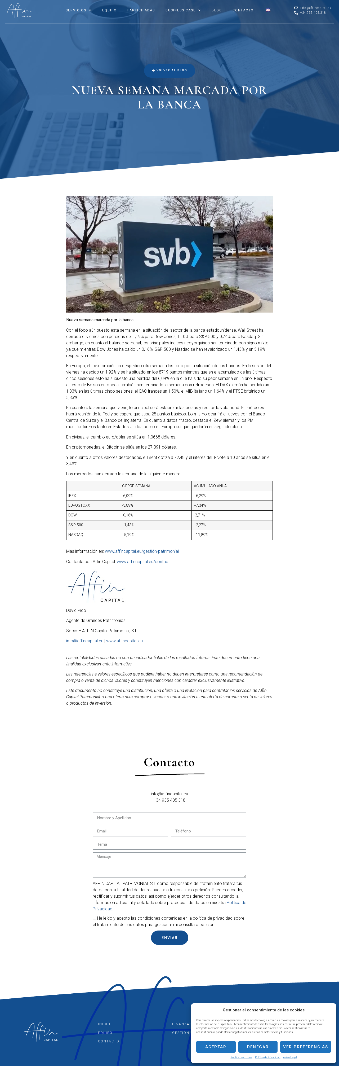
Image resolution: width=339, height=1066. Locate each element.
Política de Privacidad (267, 1057)
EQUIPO (109, 10)
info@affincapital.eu (84, 640)
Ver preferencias (305, 1047)
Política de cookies (241, 1057)
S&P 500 (207, 336)
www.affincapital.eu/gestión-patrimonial (142, 551)
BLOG (217, 10)
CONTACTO (243, 10)
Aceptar (215, 1047)
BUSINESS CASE (183, 10)
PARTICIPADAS (141, 10)
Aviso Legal (290, 1057)
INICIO (104, 1024)
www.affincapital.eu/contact (143, 561)
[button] (169, 70)
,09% (129, 496)
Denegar (258, 1047)
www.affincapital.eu (124, 640)
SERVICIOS (79, 10)
